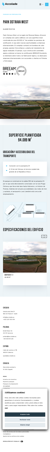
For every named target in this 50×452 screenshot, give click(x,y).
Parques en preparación (10, 384)
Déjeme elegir (25, 425)
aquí (6, 408)
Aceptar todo (25, 414)
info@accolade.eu (8, 317)
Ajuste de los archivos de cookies (13, 436)
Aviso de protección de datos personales (16, 431)
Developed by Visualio (13, 441)
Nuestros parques (8, 381)
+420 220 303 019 (9, 319)
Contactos (6, 388)
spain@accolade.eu (9, 356)
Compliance (7, 434)
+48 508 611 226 (8, 338)
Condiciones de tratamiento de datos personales (18, 429)
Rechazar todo (25, 419)
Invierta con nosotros (9, 379)
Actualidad (6, 386)
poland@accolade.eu (9, 336)
